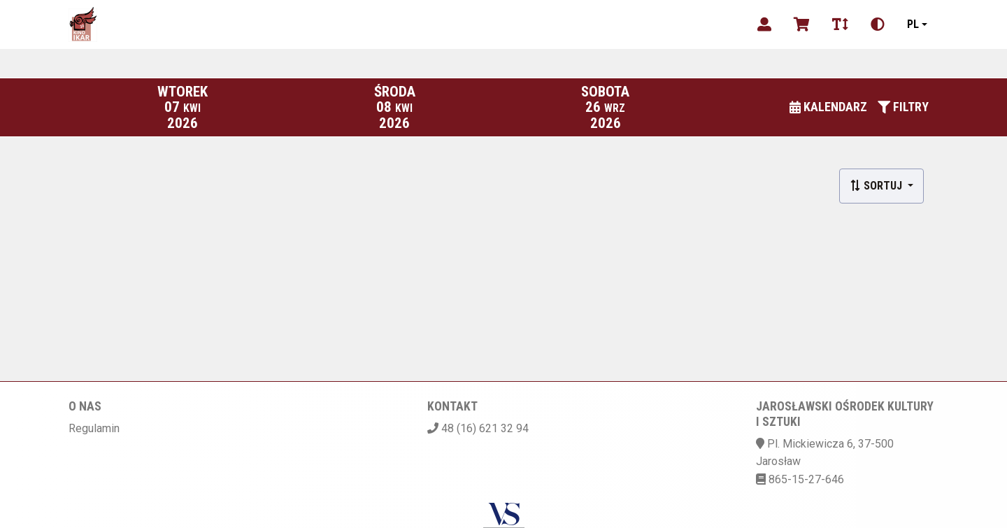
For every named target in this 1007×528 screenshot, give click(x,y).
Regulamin (94, 428)
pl (913, 24)
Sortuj (877, 185)
